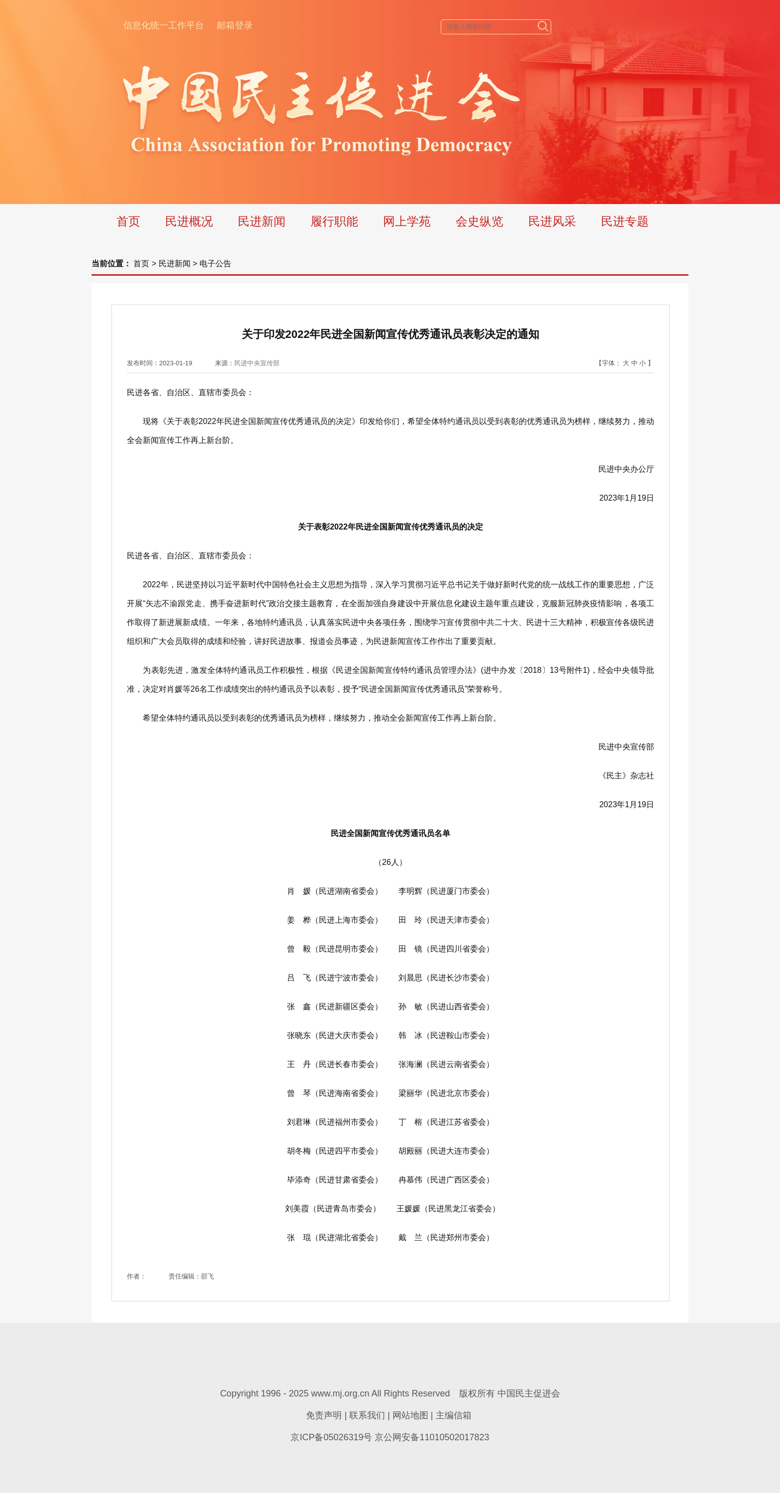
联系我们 (367, 1415)
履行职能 (334, 221)
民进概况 (189, 221)
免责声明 (324, 1415)
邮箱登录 (235, 25)
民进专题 (625, 221)
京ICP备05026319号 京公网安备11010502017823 (390, 1437)
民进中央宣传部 (257, 363)
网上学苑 (407, 221)
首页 (128, 221)
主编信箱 (454, 1415)
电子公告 (215, 263)
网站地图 (410, 1415)
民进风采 (552, 221)
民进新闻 (262, 221)
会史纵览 (479, 221)
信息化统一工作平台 (163, 25)
